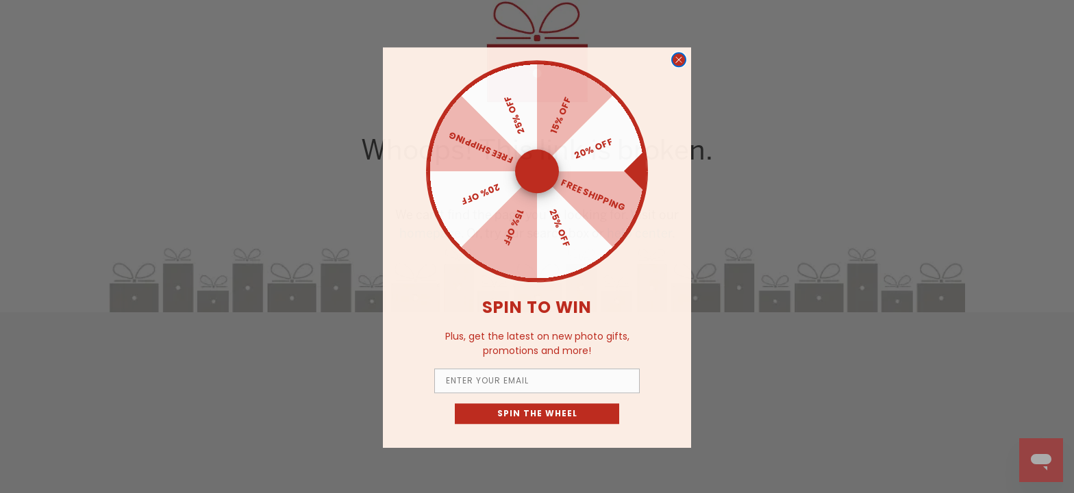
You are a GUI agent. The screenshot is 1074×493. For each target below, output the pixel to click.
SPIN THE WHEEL (537, 426)
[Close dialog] (679, 72)
